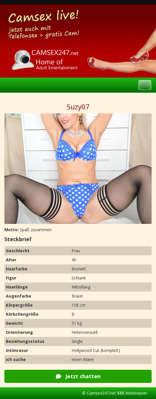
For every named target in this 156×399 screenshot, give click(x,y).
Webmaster (136, 393)
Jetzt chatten (78, 376)
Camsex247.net (101, 393)
